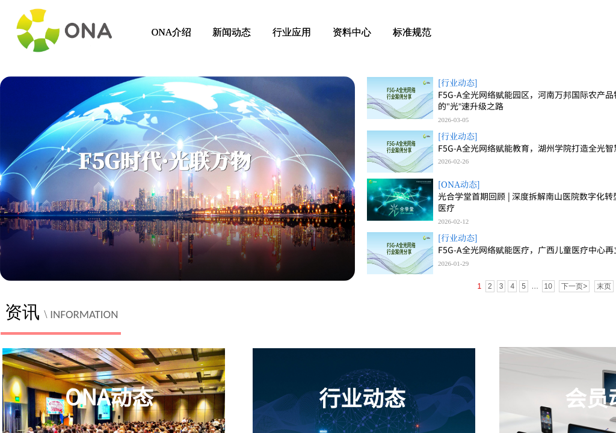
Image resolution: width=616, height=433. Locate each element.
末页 (604, 286)
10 (548, 286)
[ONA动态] (459, 184)
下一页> (574, 286)
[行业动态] (458, 82)
